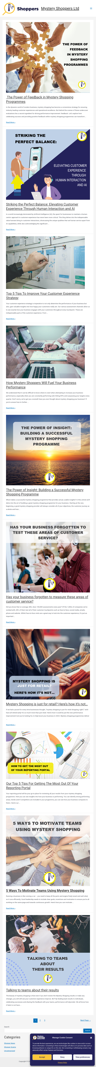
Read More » (10, 122)
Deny (62, 1057)
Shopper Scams (10, 1047)
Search (6, 1027)
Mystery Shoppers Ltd (60, 8)
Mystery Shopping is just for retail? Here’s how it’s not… (47, 704)
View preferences (83, 1057)
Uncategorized (9, 1051)
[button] (91, 1038)
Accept (42, 1057)
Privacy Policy (62, 1062)
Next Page (85, 1020)
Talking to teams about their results (32, 990)
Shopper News (9, 1043)
